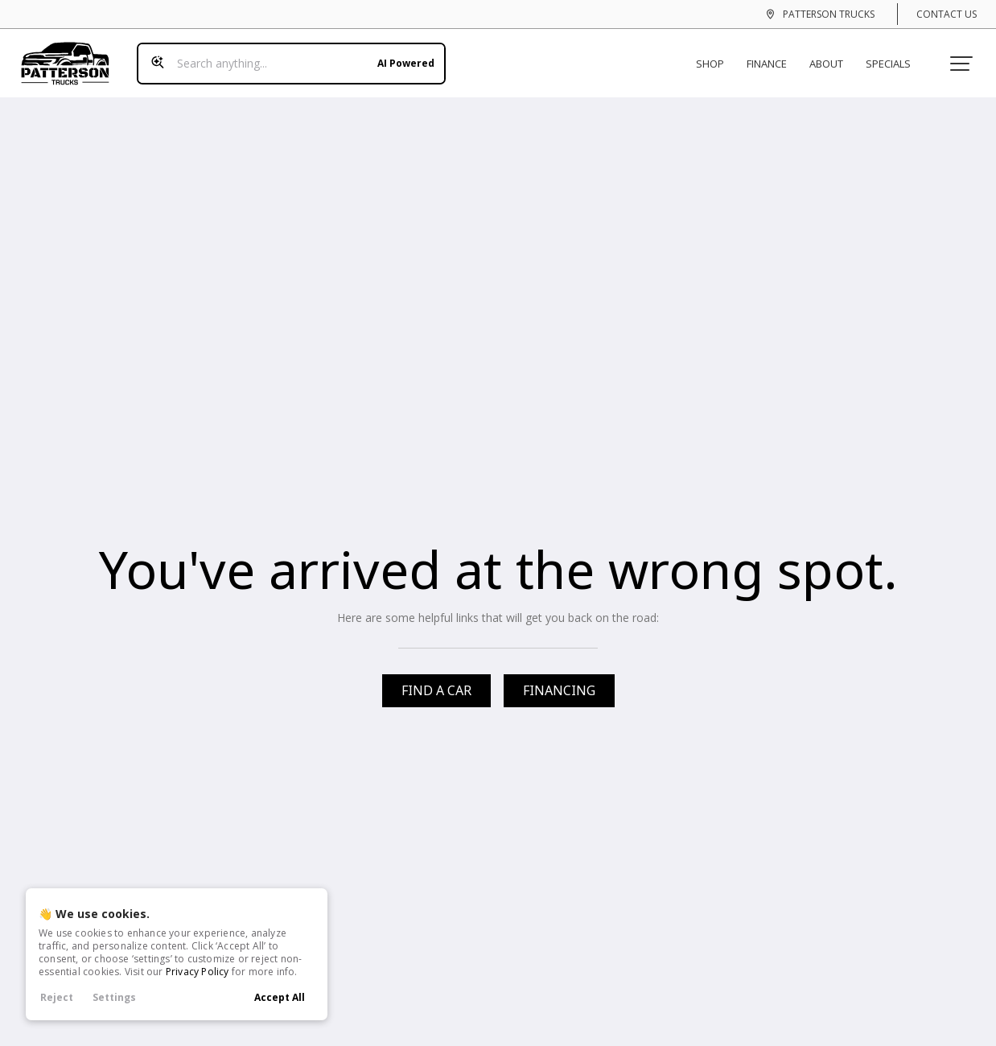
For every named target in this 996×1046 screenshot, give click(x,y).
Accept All (279, 997)
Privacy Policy (197, 971)
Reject (56, 997)
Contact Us (946, 14)
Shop (716, 54)
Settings (114, 997)
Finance (773, 54)
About (833, 54)
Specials (894, 54)
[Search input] (285, 54)
